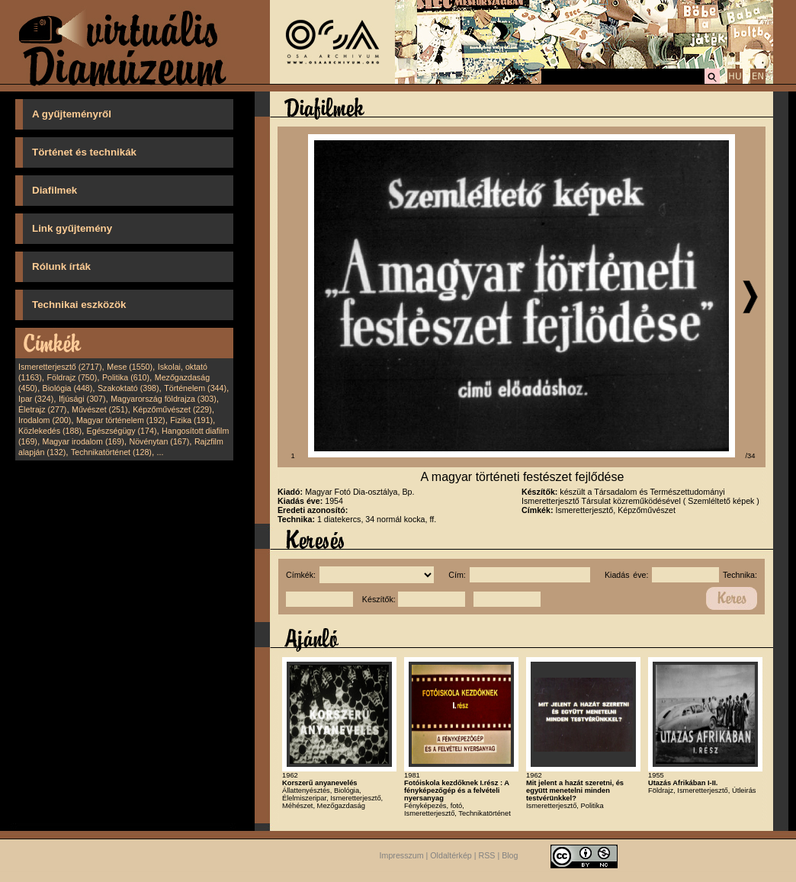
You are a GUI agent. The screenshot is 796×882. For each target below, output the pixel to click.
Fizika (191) (191, 420)
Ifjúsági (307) (82, 398)
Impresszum (402, 855)
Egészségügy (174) (122, 430)
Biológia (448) (68, 388)
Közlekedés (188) (50, 430)
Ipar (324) (35, 398)
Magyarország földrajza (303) (164, 398)
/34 (751, 456)
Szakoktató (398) (128, 388)
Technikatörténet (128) (111, 452)
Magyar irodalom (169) (83, 441)
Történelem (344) (195, 388)
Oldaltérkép (451, 855)
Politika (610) (125, 377)
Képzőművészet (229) (172, 409)
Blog (510, 855)
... (160, 452)
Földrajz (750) (72, 377)
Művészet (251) (99, 409)
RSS (487, 855)
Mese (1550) (129, 366)
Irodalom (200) (44, 420)
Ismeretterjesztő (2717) (60, 366)
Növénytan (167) (159, 441)
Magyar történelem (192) (120, 420)
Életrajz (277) (42, 409)
